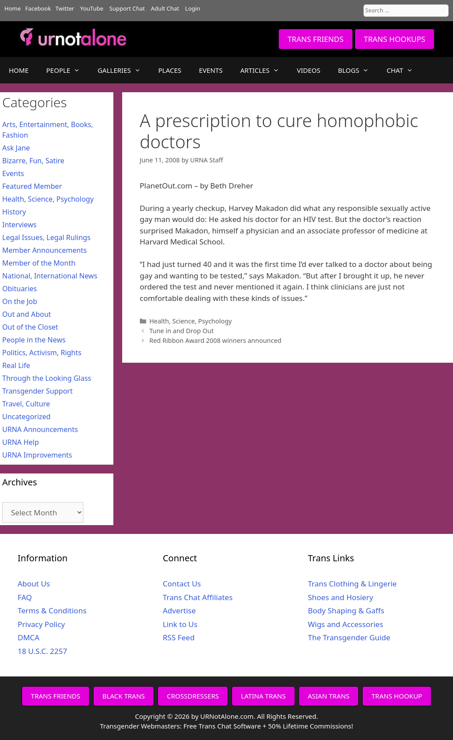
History (14, 212)
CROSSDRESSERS (193, 695)
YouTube (92, 8)
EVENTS (211, 70)
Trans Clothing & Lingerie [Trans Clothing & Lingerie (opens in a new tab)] (352, 583)
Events (13, 173)
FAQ (25, 597)
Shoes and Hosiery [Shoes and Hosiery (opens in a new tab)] (340, 597)
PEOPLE (67, 70)
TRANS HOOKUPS (394, 39)
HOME (19, 70)
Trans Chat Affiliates (197, 597)
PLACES (169, 70)
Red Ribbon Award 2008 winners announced (215, 340)
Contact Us (182, 583)
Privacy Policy (41, 624)
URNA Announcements (40, 429)
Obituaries (19, 288)
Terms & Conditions (52, 610)
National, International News (49, 276)
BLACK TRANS (123, 695)
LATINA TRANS (263, 695)
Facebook (38, 8)
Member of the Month (38, 263)
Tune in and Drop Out (181, 331)
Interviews (19, 224)
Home (12, 8)
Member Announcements (44, 250)
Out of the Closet (30, 327)
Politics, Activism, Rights (42, 352)
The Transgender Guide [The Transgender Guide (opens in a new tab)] (349, 637)
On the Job (19, 301)
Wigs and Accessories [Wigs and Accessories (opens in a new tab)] (345, 624)
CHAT (403, 70)
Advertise (179, 610)
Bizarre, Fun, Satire (33, 160)
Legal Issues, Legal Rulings (46, 237)
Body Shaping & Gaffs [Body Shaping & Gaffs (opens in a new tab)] (346, 610)
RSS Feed (179, 637)
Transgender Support (37, 391)
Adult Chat (165, 8)
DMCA (28, 637)
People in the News (34, 340)
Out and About (26, 314)
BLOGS (358, 70)
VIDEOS (308, 70)
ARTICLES (264, 70)
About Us (34, 583)
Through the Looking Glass (46, 378)
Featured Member (32, 186)
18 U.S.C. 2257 (42, 651)
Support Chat (127, 8)
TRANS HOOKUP (396, 695)
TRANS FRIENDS (316, 39)
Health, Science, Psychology (190, 321)
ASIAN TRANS (329, 695)
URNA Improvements (37, 455)
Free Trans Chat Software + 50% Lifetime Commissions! (268, 725)
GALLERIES (123, 70)
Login (192, 8)
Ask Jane (16, 148)
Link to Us (180, 624)
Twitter (65, 8)
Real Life (16, 365)
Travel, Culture (26, 404)
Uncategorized (26, 416)
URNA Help (20, 442)
